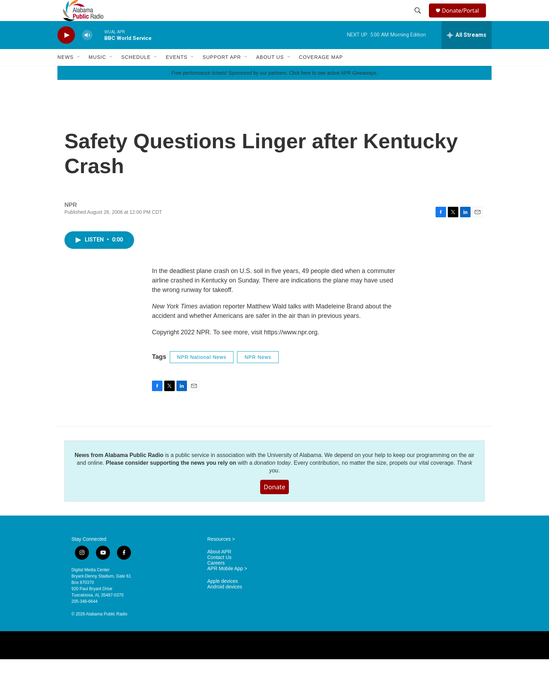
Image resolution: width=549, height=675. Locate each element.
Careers (216, 578)
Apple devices (222, 597)
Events (176, 73)
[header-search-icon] (418, 18)
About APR (219, 567)
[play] (66, 51)
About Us (270, 73)
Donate (274, 502)
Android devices (224, 602)
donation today (272, 479)
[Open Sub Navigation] (79, 73)
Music (97, 73)
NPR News (257, 373)
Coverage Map (321, 73)
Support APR (221, 73)
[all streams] (467, 51)
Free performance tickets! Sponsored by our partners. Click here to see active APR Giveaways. (274, 88)
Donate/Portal (464, 18)
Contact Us (219, 573)
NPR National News (202, 373)
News (65, 73)
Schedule (136, 73)
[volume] (87, 51)
